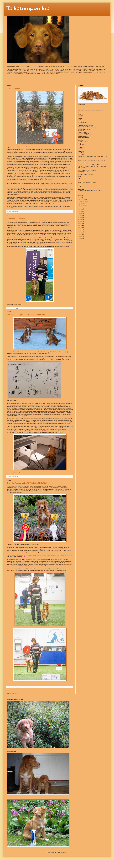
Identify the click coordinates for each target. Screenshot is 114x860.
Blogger (65, 852)
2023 (80, 211)
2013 (80, 231)
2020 (80, 217)
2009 (80, 238)
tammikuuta (83, 205)
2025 (80, 208)
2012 (80, 232)
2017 (80, 223)
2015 (80, 227)
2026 (80, 197)
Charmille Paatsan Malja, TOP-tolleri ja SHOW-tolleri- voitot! (30, 483)
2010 (80, 236)
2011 (80, 234)
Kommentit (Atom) (13, 693)
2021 (80, 215)
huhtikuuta (83, 199)
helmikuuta (83, 203)
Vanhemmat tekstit (69, 690)
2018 (80, 221)
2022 (80, 213)
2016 (80, 225)
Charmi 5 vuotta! (13, 88)
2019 (80, 219)
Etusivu (35, 690)
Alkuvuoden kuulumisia (16, 218)
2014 (80, 229)
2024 (80, 209)
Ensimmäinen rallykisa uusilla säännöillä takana (26, 315)
